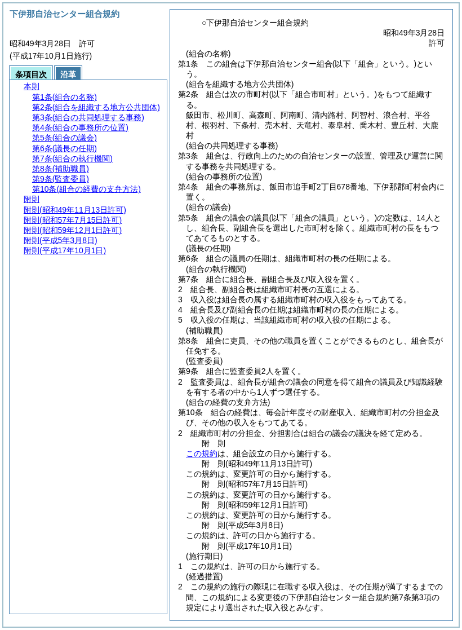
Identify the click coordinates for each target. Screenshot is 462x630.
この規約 (201, 453)
